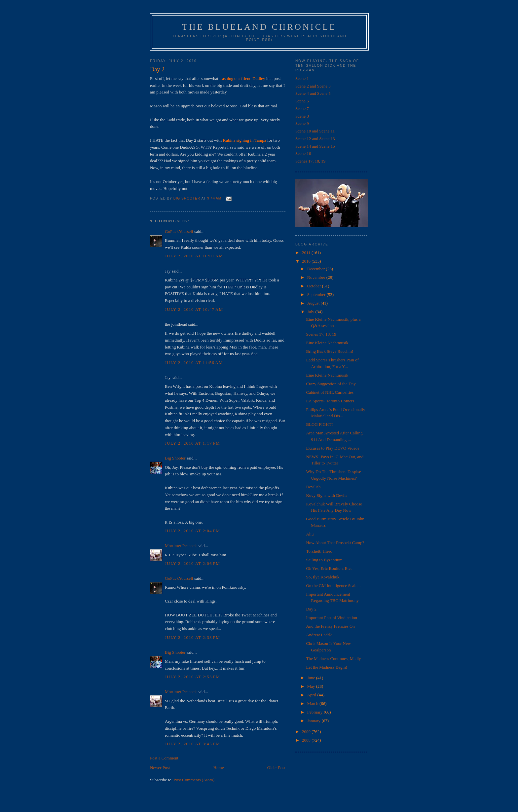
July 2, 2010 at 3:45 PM (192, 743)
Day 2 (311, 609)
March (313, 703)
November (316, 277)
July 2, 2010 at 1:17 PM (192, 443)
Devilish (313, 486)
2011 (307, 252)
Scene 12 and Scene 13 (315, 138)
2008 (307, 740)
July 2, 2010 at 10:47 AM (194, 309)
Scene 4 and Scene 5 (313, 93)
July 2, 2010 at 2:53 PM (192, 676)
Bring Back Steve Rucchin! (329, 351)
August (314, 303)
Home (218, 767)
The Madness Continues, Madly (333, 658)
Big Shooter (175, 458)
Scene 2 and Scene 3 (313, 86)
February (315, 712)
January (314, 720)
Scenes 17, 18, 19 (310, 161)
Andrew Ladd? (319, 634)
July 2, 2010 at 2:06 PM (192, 563)
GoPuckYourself (179, 231)
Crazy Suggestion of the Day (330, 383)
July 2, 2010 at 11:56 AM (194, 362)
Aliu (310, 534)
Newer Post (160, 767)
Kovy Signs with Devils (326, 495)
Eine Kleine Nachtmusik (327, 342)
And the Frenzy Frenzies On (330, 626)
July (311, 311)
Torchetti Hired (319, 551)
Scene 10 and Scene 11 (315, 131)
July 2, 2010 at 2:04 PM (192, 530)
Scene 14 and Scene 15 (315, 146)
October (314, 285)
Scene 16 (303, 153)
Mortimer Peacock (181, 545)
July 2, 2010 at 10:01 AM (194, 255)
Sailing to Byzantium (324, 559)
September (317, 294)
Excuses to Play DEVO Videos (332, 448)
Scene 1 (302, 78)
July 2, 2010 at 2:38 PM (192, 637)
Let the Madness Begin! (326, 667)
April (312, 694)
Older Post (276, 767)
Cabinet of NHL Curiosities (329, 392)
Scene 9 (302, 123)
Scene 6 (302, 100)
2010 (307, 261)
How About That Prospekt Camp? (335, 542)
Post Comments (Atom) (194, 779)
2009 (307, 731)
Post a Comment (164, 758)
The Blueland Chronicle (259, 27)
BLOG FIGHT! (319, 424)
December (316, 268)
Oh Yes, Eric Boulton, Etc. (329, 568)
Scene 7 (302, 108)
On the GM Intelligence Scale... (333, 585)
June (311, 677)
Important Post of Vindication (331, 617)
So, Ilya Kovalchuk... (324, 576)
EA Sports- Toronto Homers (330, 400)
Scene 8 (302, 116)
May (311, 686)
